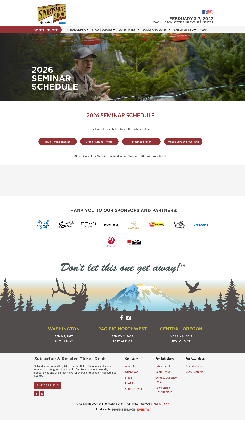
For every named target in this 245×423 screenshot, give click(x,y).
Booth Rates (162, 371)
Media (203, 29)
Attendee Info (76, 29)
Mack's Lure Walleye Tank (183, 141)
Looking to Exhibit (155, 29)
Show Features (102, 29)
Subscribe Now (48, 385)
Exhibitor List (127, 29)
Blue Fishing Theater (57, 141)
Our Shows (131, 371)
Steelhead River (141, 141)
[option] (122, 67)
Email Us (130, 383)
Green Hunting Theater (99, 141)
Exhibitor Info (183, 29)
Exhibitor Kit (162, 365)
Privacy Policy (160, 403)
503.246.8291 (133, 388)
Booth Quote (45, 30)
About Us (130, 365)
